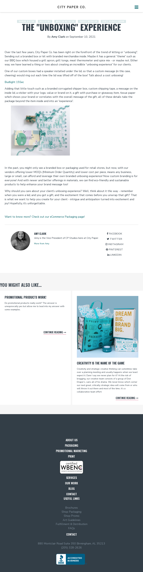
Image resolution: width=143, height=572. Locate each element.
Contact (71, 494)
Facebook (114, 233)
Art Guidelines (71, 520)
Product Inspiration (88, 18)
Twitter (114, 239)
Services (71, 478)
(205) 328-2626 (71, 547)
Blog (71, 489)
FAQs (71, 528)
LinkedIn (114, 255)
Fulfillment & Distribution (71, 524)
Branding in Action (26, 18)
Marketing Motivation (65, 18)
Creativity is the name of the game (101, 363)
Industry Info (45, 18)
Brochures (71, 508)
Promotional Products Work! (25, 297)
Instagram (114, 244)
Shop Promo (71, 516)
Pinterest (114, 249)
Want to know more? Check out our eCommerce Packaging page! (45, 217)
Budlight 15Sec (14, 82)
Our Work (71, 483)
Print (71, 456)
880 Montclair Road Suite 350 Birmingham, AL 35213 (71, 543)
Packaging (71, 445)
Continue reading (53, 332)
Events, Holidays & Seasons (113, 18)
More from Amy (41, 243)
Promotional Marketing (71, 451)
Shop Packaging (71, 512)
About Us (71, 440)
